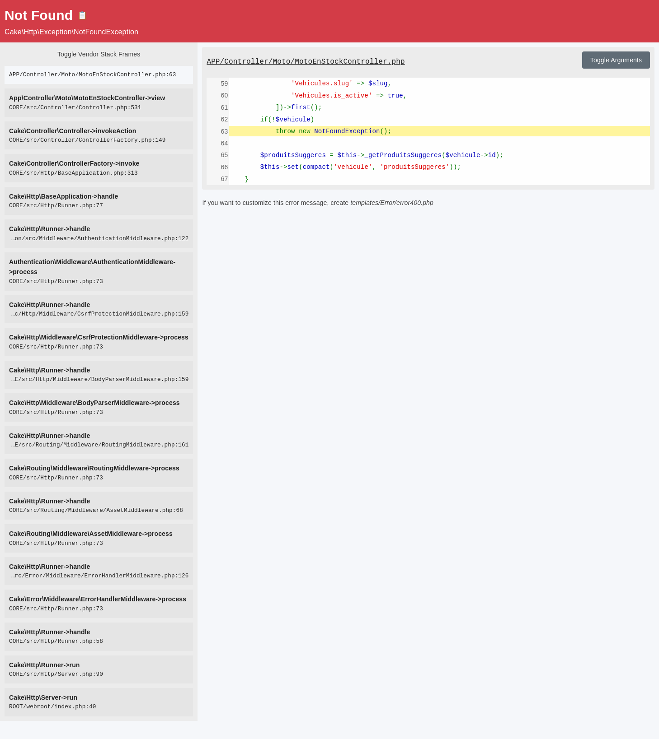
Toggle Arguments (616, 60)
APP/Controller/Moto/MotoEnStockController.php (306, 62)
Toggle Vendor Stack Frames (98, 54)
